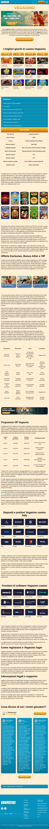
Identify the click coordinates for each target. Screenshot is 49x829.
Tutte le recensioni (24, 776)
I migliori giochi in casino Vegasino (12, 103)
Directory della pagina (26, 812)
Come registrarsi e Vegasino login (11, 119)
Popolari (7, 54)
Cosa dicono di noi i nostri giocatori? (12, 125)
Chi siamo (26, 800)
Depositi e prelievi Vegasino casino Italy (13, 113)
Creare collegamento (27, 808)
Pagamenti (26, 818)
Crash (30, 54)
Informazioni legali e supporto (10, 122)
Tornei (38, 814)
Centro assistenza (26, 815)
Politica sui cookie (41, 805)
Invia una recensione (40, 713)
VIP (38, 816)
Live (18, 54)
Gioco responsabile (41, 803)
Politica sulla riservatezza (40, 801)
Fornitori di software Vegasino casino (12, 116)
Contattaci (26, 802)
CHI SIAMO (6, 106)
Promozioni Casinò (41, 812)
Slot (42, 54)
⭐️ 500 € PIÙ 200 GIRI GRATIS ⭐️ (25, 39)
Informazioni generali (42, 810)
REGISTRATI (41, 2)
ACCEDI (34, 2)
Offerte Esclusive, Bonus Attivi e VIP (12, 109)
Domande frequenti (26, 805)
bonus (2, 494)
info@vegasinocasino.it (42, 808)
